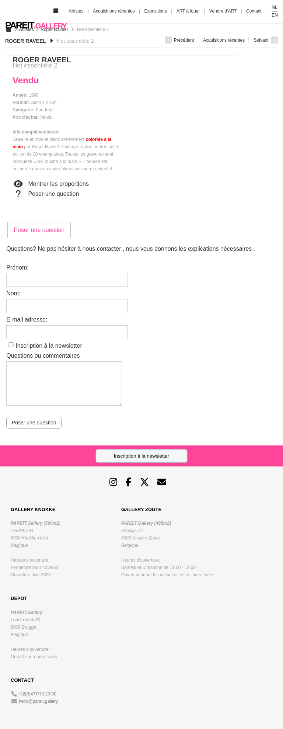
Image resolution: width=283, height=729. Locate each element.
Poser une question (46, 194)
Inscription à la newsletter (48, 346)
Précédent (179, 40)
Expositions (155, 11)
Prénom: (17, 267)
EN (275, 15)
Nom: (13, 293)
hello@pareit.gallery (38, 701)
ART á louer (188, 11)
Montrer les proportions (51, 184)
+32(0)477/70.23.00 (37, 694)
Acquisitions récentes (113, 11)
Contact (253, 11)
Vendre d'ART (223, 11)
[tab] (39, 230)
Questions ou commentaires (43, 356)
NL (274, 7)
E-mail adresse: (26, 319)
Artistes (76, 11)
